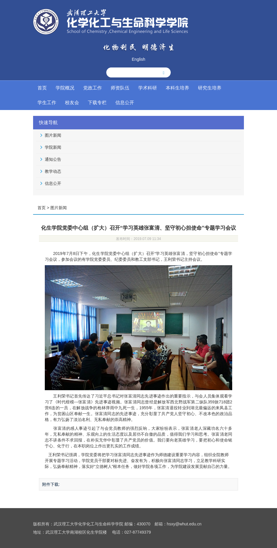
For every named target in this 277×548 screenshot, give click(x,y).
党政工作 (92, 87)
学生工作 (46, 102)
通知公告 (53, 159)
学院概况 (65, 87)
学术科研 (147, 87)
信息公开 (124, 102)
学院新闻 (53, 147)
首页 (42, 87)
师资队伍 (120, 87)
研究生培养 (209, 87)
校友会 (72, 102)
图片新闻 (53, 135)
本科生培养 (177, 87)
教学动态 (53, 171)
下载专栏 (97, 102)
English (138, 59)
